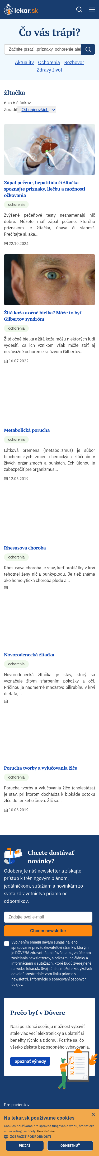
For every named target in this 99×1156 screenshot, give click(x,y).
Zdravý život (49, 70)
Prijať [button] (24, 1146)
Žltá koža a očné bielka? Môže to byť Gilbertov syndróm (42, 315)
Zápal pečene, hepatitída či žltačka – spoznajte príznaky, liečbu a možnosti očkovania (44, 188)
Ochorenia (49, 62)
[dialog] (49, 1132)
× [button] (93, 1115)
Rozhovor (74, 62)
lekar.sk (32, 968)
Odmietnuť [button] (70, 1146)
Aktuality (24, 62)
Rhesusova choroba (25, 547)
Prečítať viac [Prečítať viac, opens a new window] (46, 1131)
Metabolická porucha (27, 430)
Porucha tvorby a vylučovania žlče (40, 768)
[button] (49, 1136)
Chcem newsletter (48, 930)
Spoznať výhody (30, 1061)
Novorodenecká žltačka (29, 654)
